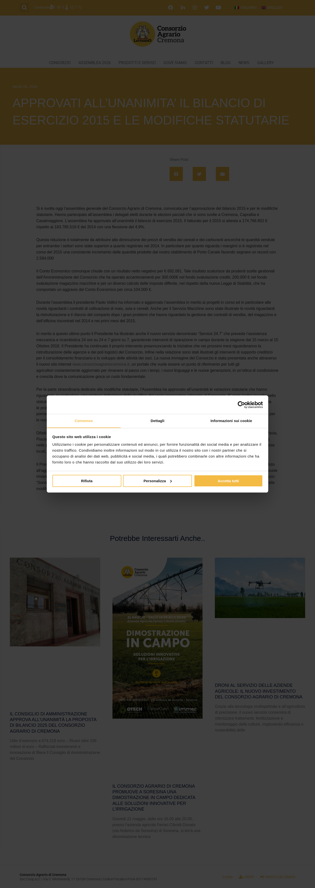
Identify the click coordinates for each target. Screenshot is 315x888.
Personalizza (157, 481)
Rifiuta (87, 481)
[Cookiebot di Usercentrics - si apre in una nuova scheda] (241, 404)
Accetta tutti (228, 481)
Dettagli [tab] (157, 421)
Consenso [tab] (84, 421)
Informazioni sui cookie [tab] (231, 421)
